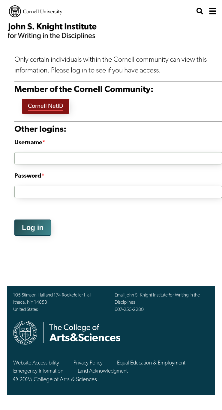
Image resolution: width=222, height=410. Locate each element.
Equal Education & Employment (151, 363)
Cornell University (35, 11)
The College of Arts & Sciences (85, 332)
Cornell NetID (45, 106)
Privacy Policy (88, 363)
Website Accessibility (36, 363)
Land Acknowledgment (103, 371)
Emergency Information (38, 371)
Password (27, 176)
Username (28, 143)
